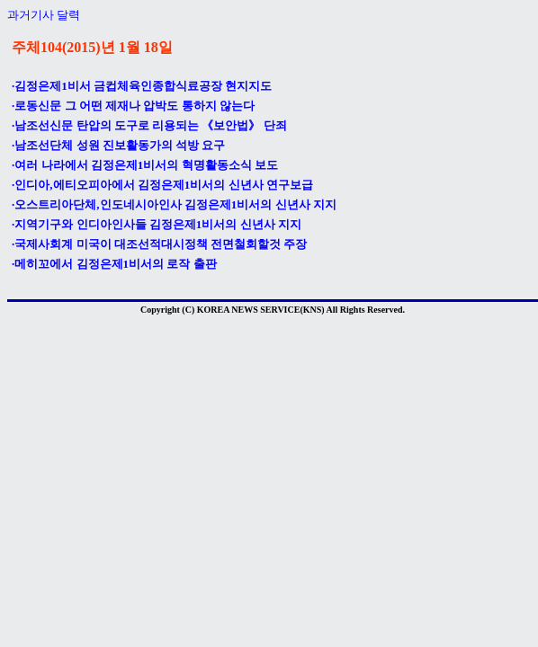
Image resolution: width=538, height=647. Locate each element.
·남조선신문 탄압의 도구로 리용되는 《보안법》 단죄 (149, 125)
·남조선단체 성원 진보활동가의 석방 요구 (118, 145)
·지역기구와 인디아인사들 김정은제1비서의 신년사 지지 (156, 224)
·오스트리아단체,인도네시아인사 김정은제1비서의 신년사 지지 (174, 204)
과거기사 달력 (43, 15)
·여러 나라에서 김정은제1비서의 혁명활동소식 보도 (145, 165)
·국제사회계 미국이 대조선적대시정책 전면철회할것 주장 (159, 244)
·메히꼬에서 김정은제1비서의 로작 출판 (114, 263)
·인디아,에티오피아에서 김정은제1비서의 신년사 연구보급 (162, 184)
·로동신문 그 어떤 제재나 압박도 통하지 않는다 (133, 105)
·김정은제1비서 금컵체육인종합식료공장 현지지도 (142, 86)
